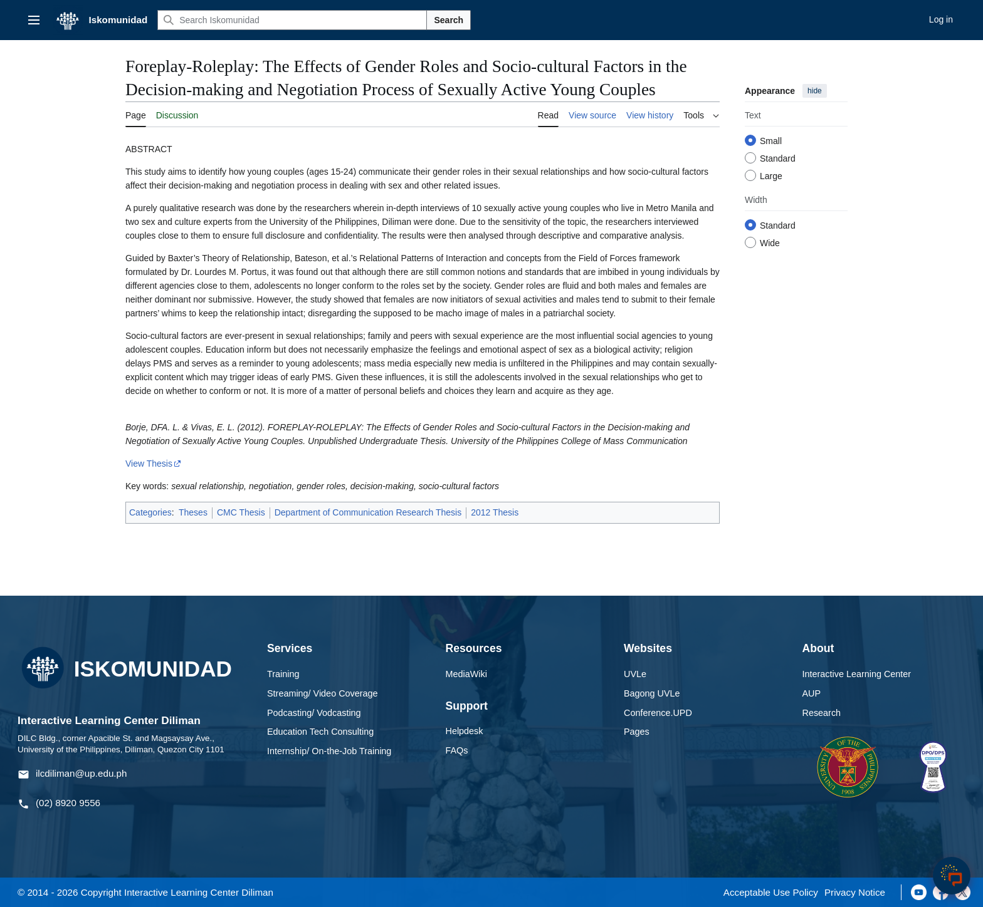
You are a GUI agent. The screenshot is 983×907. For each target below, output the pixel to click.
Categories (150, 512)
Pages (636, 732)
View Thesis (148, 464)
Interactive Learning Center (857, 674)
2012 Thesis (494, 512)
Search (448, 20)
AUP (811, 693)
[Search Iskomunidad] (292, 20)
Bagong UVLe (652, 693)
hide (814, 90)
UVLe (635, 674)
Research (821, 713)
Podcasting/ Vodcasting (314, 713)
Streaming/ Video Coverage (322, 693)
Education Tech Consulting (320, 732)
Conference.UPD (658, 713)
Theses (193, 512)
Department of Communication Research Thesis (368, 512)
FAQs (457, 750)
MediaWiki (466, 674)
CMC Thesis (241, 512)
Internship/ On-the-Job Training (329, 751)
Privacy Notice (854, 892)
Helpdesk (464, 731)
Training (283, 674)
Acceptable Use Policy (770, 892)
